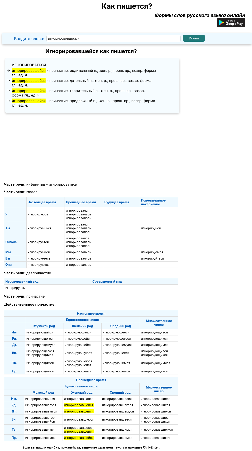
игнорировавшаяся (78, 399)
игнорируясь (15, 288)
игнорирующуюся (78, 353)
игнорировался (77, 210)
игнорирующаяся (78, 332)
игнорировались (78, 252)
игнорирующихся (154, 338)
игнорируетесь (39, 258)
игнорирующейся (78, 338)
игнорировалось (78, 218)
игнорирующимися (155, 363)
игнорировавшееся (117, 399)
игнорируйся (151, 228)
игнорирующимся (154, 345)
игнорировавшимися (157, 429)
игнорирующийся (39, 332)
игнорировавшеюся (79, 428)
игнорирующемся (40, 371)
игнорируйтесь (152, 258)
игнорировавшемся (40, 438)
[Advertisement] (91, 147)
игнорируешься (40, 228)
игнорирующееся (116, 332)
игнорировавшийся (40, 399)
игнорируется (38, 242)
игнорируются (39, 264)
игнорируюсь (38, 214)
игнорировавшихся (155, 405)
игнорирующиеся (154, 332)
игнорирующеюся (78, 361)
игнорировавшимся (156, 411)
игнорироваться (29, 65)
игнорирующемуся (40, 345)
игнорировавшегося (40, 405)
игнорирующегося (40, 338)
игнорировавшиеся (155, 399)
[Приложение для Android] (231, 25)
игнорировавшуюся (79, 419)
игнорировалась (78, 214)
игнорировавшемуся (41, 411)
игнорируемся (39, 252)
